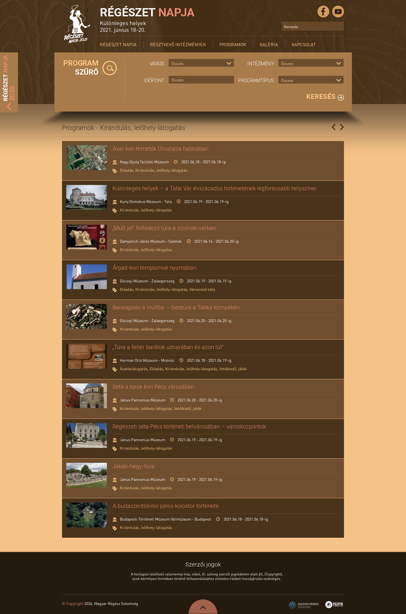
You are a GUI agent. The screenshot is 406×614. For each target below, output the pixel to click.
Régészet (147, 12)
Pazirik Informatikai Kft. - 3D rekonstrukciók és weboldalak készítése (334, 604)
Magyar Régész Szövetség (303, 605)
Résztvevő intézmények (178, 44)
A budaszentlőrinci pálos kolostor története (165, 506)
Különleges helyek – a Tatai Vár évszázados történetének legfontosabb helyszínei (214, 188)
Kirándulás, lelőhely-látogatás (161, 170)
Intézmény (260, 63)
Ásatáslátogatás (134, 368)
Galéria (269, 44)
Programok (232, 44)
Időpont (154, 80)
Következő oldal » (342, 127)
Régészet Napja (118, 44)
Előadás (126, 170)
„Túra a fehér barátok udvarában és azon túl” (168, 347)
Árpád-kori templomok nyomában (154, 267)
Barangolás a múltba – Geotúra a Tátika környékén (176, 307)
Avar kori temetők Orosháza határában (160, 148)
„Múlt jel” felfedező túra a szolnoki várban (164, 228)
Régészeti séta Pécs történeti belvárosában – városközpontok (189, 426)
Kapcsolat (304, 44)
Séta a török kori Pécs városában (153, 386)
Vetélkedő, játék (233, 368)
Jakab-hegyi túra (133, 466)
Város (157, 63)
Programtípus (256, 80)
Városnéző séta (202, 289)
